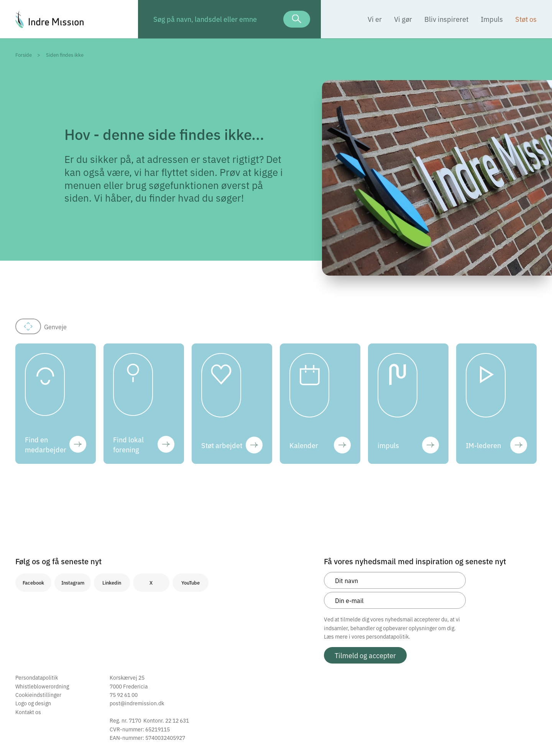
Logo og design (33, 703)
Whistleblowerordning (42, 686)
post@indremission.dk (137, 703)
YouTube (190, 582)
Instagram (72, 582)
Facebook (33, 582)
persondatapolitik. (388, 636)
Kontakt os (28, 712)
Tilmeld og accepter (365, 655)
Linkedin (111, 582)
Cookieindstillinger (38, 694)
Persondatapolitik (36, 677)
